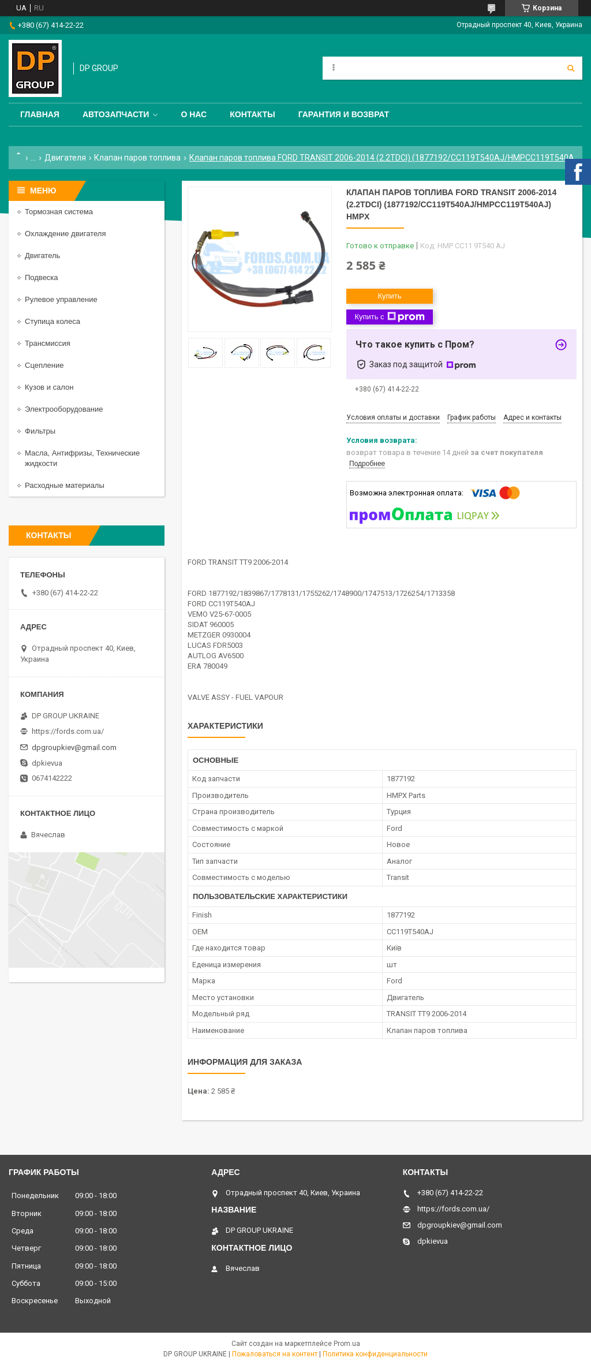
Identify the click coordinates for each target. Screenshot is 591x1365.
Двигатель (42, 255)
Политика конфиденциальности (375, 1354)
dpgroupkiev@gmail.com (74, 747)
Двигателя (65, 157)
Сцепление (44, 365)
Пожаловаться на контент (274, 1354)
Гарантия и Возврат (344, 114)
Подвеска (41, 277)
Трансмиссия (47, 343)
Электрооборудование (64, 409)
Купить (389, 296)
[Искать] (570, 68)
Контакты (252, 114)
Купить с (389, 317)
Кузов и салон (49, 387)
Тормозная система (59, 211)
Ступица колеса (52, 321)
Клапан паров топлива (137, 157)
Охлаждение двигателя (65, 233)
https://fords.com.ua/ (68, 731)
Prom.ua (347, 1344)
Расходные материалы (64, 485)
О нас (194, 114)
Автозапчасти (116, 114)
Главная (39, 114)
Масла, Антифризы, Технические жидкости (82, 458)
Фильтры (40, 431)
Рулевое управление (61, 299)
